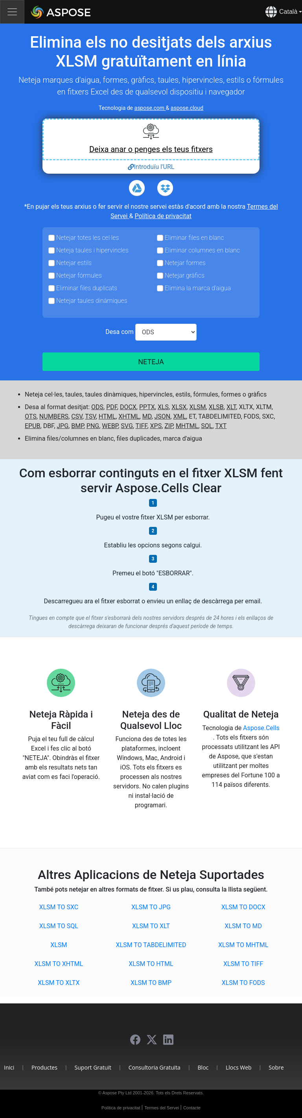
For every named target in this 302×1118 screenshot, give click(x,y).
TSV (90, 416)
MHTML (187, 426)
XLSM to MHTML (243, 945)
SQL (206, 426)
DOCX (128, 407)
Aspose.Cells (261, 728)
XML (179, 416)
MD (147, 416)
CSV (76, 416)
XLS (163, 407)
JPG (62, 426)
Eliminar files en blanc (194, 237)
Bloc (203, 1067)
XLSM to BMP (151, 982)
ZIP (168, 426)
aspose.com (150, 108)
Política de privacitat (163, 216)
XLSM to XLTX (58, 982)
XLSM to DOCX (243, 907)
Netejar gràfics (184, 275)
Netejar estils (74, 263)
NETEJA (151, 362)
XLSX (178, 407)
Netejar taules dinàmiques (91, 300)
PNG (93, 426)
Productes (44, 1067)
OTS (31, 416)
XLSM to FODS (243, 982)
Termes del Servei (162, 1107)
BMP (77, 426)
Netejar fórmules (79, 275)
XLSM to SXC (58, 907)
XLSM (197, 407)
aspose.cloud (187, 108)
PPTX (147, 407)
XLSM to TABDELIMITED (151, 945)
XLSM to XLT (151, 926)
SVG (127, 426)
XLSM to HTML (151, 964)
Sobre (276, 1067)
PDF (111, 407)
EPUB (33, 426)
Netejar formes (185, 263)
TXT (220, 426)
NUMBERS (53, 416)
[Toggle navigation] (12, 12)
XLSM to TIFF (243, 964)
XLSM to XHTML (59, 964)
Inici (9, 1067)
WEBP (110, 426)
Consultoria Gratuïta (154, 1067)
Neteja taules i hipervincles (92, 250)
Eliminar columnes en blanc (202, 250)
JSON (163, 416)
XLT (231, 407)
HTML (107, 416)
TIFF (141, 426)
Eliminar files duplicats (86, 288)
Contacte (192, 1107)
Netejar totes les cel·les (87, 237)
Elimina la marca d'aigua (198, 288)
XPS (156, 426)
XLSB (216, 407)
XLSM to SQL (58, 926)
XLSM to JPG (151, 907)
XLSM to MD (243, 926)
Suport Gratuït (93, 1067)
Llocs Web (239, 1067)
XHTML (128, 416)
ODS (97, 407)
